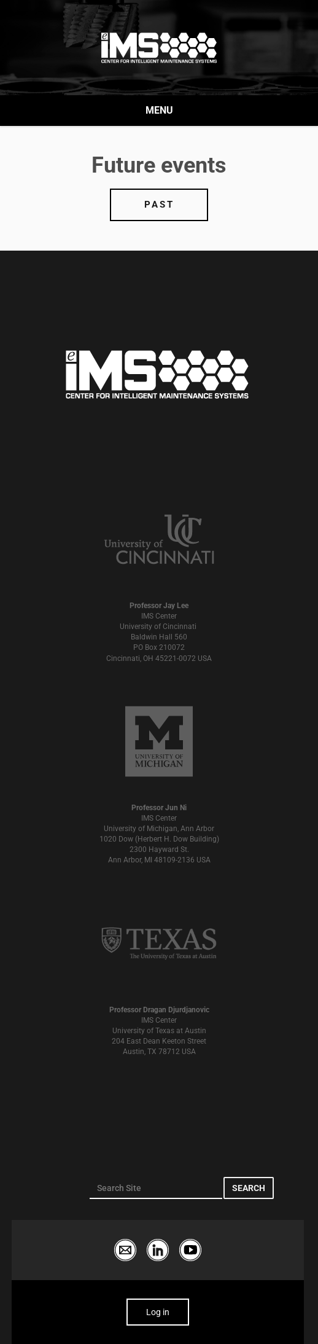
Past (159, 204)
